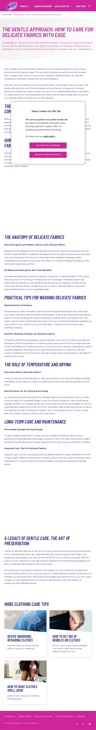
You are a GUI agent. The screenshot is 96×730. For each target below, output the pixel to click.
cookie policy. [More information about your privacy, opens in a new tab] (49, 136)
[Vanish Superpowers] (43, 6)
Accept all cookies (48, 145)
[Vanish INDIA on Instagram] (83, 724)
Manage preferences (48, 155)
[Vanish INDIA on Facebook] (77, 724)
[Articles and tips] (62, 6)
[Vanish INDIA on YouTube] (90, 724)
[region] (48, 132)
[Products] (24, 6)
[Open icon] (89, 6)
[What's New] (81, 6)
